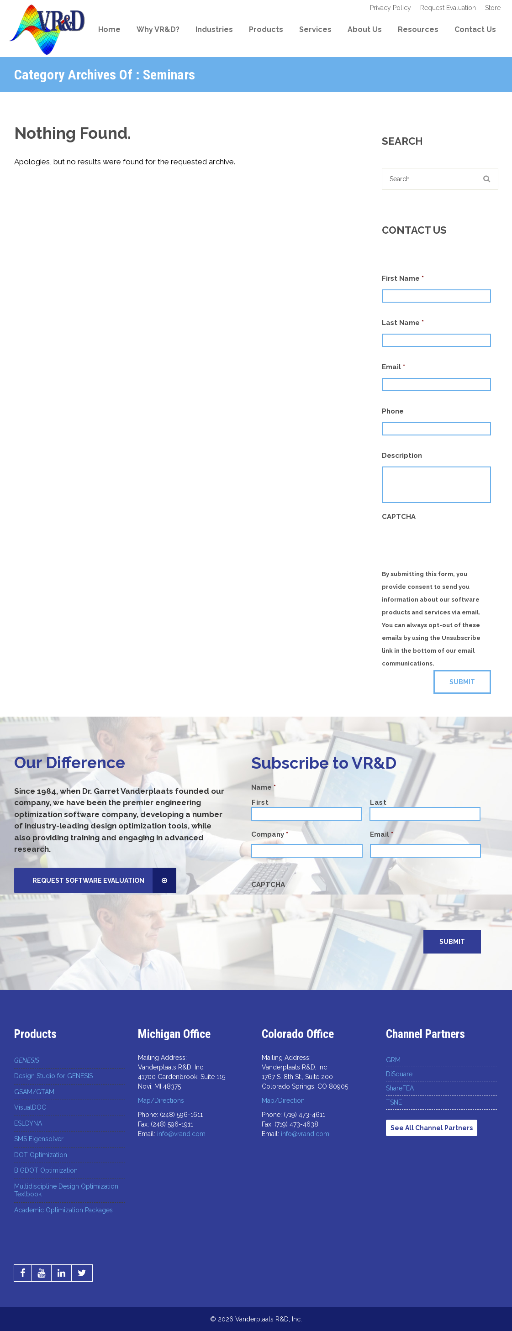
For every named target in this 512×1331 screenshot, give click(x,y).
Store (493, 7)
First (260, 802)
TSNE (394, 1102)
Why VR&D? (158, 29)
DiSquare (399, 1074)
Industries (214, 29)
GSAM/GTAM (34, 1091)
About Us (365, 29)
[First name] (306, 814)
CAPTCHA (399, 517)
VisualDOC (30, 1107)
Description (402, 455)
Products (266, 29)
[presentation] (320, 912)
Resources (418, 29)
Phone (393, 411)
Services (315, 29)
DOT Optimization (40, 1154)
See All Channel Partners (432, 1128)
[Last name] (424, 814)
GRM (393, 1060)
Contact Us (475, 29)
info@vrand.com (181, 1133)
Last (378, 802)
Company (269, 834)
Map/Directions (161, 1100)
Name (263, 787)
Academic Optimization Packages (63, 1210)
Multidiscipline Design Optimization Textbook (66, 1190)
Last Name (403, 323)
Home (109, 29)
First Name (403, 278)
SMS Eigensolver (38, 1138)
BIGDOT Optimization (46, 1170)
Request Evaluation (448, 7)
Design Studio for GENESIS (53, 1075)
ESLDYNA (28, 1123)
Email (393, 367)
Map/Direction (283, 1100)
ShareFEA (400, 1088)
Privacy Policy (390, 7)
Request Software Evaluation (104, 880)
